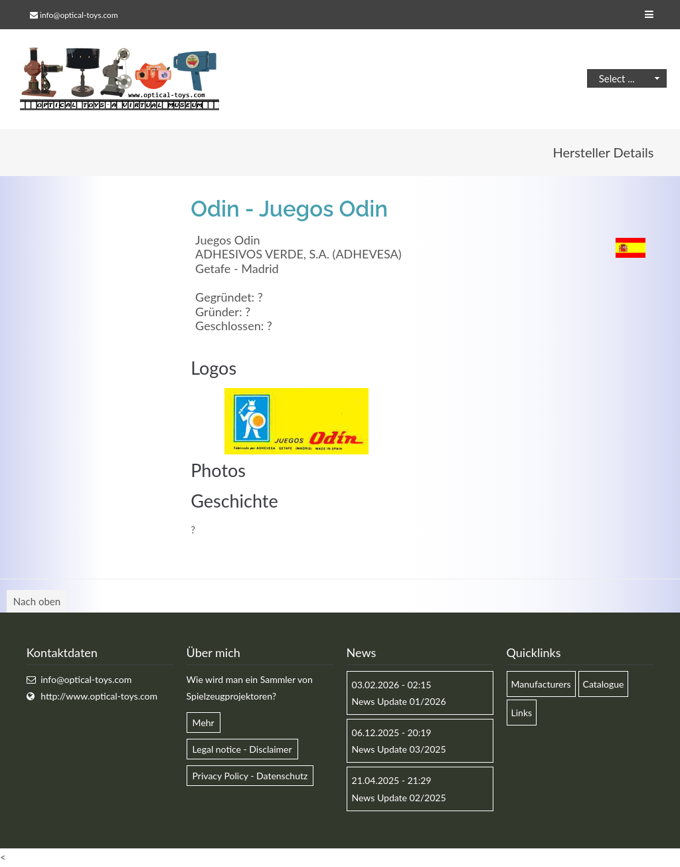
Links (522, 712)
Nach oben (36, 601)
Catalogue (603, 684)
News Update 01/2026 (399, 701)
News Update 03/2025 (399, 749)
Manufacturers (541, 684)
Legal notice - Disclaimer (242, 749)
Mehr (203, 722)
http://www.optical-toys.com (99, 696)
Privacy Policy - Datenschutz (250, 775)
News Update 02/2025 (399, 797)
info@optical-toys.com (79, 15)
